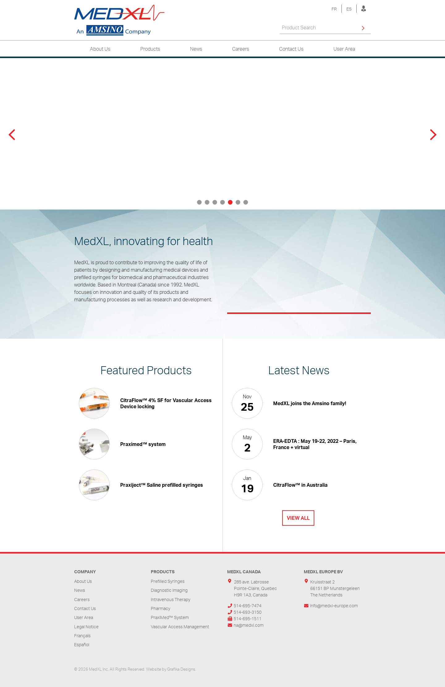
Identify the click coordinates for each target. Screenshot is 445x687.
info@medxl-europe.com (334, 605)
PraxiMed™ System (170, 617)
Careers (240, 49)
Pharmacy (160, 608)
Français (82, 635)
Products (150, 49)
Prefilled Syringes (167, 581)
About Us (100, 49)
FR (334, 8)
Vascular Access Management (180, 626)
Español (81, 644)
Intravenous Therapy (170, 599)
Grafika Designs (181, 669)
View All (298, 518)
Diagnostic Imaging (169, 590)
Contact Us (291, 49)
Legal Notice (86, 626)
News (196, 49)
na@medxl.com (249, 625)
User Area (344, 49)
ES (349, 8)
